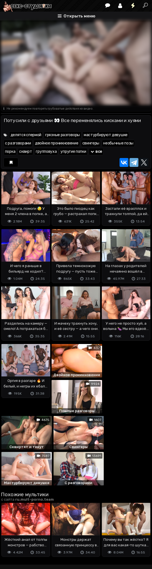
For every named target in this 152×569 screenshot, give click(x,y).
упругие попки (73, 151)
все (96, 151)
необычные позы (118, 143)
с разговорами (18, 143)
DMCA (9, 537)
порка (10, 151)
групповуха (46, 151)
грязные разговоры (62, 135)
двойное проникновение (56, 143)
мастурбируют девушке (106, 135)
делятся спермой (26, 135)
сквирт (25, 151)
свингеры (91, 143)
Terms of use (29, 537)
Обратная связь (59, 537)
